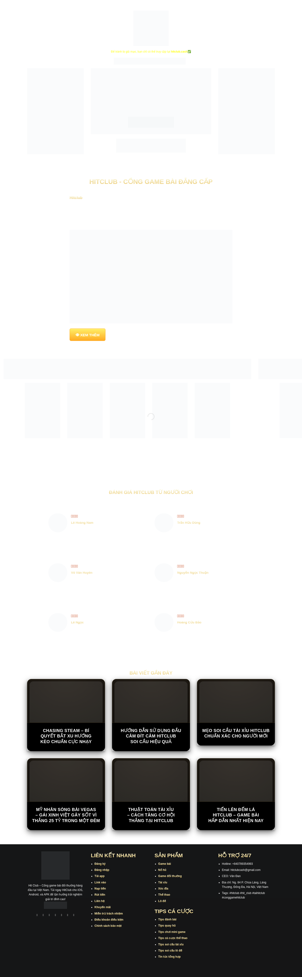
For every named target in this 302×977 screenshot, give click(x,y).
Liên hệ (100, 901)
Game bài (164, 863)
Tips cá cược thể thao (173, 938)
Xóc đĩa (163, 888)
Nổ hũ (162, 870)
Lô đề (162, 901)
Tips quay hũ (167, 925)
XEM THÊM (90, 335)
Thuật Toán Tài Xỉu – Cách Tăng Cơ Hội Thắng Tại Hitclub (151, 815)
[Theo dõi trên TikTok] (49, 916)
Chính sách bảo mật (108, 925)
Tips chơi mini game (171, 932)
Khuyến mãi (103, 907)
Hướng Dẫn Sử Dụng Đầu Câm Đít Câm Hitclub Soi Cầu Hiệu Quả (151, 736)
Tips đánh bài (167, 919)
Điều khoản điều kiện (109, 919)
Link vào (100, 882)
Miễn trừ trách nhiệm (109, 913)
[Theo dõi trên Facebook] (37, 916)
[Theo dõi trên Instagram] (43, 916)
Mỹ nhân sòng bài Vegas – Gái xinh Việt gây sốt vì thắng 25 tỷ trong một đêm (66, 815)
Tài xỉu (162, 882)
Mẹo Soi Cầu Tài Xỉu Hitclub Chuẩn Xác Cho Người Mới (235, 733)
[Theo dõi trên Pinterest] (74, 916)
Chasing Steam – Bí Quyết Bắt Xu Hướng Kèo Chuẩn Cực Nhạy (66, 736)
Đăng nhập (102, 870)
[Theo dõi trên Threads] (68, 916)
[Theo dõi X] (55, 916)
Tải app (100, 876)
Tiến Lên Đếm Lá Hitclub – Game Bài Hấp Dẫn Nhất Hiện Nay (236, 815)
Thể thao (164, 894)
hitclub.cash (179, 51)
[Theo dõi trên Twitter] (61, 916)
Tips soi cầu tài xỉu (171, 944)
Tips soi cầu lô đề (170, 950)
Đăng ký (100, 863)
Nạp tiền (100, 888)
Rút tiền (100, 894)
